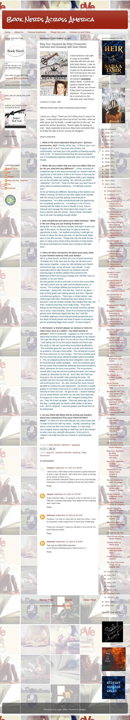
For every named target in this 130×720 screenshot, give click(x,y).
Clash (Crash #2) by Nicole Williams (115, 537)
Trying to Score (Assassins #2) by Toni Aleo (115, 428)
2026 (107, 133)
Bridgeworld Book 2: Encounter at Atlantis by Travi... (115, 313)
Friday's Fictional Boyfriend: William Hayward (115, 402)
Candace (51, 468)
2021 (107, 151)
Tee (9, 185)
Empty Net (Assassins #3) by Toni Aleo (115, 420)
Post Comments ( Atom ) (61, 606)
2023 (107, 144)
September (112, 198)
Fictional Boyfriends (37, 32)
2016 (107, 169)
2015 (107, 173)
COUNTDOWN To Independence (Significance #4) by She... (115, 204)
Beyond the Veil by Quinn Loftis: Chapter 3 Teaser (115, 488)
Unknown (51, 515)
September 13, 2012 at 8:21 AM (69, 515)
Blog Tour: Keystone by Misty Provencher (115, 463)
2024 (107, 140)
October (110, 195)
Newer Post (47, 599)
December (111, 187)
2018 (107, 162)
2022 (107, 147)
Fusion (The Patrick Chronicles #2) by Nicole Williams (115, 445)
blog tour (50, 452)
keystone (77, 452)
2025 (107, 136)
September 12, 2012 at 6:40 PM (68, 468)
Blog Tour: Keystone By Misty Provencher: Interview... (115, 454)
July (109, 575)
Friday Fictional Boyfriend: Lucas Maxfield (115, 496)
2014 (107, 177)
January (110, 597)
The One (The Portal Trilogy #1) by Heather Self (115, 564)
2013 (107, 180)
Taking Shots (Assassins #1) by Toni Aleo (115, 437)
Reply (49, 486)
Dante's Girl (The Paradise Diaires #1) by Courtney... (115, 510)
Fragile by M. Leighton (112, 557)
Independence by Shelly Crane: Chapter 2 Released (114, 472)
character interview (63, 452)
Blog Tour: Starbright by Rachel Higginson (115, 332)
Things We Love (57, 32)
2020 (107, 155)
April (109, 586)
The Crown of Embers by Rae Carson (114, 377)
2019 (107, 158)
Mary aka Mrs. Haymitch (18, 182)
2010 (107, 605)
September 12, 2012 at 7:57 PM (67, 494)
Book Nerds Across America (50, 19)
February (111, 594)
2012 (107, 184)
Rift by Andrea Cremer (113, 517)
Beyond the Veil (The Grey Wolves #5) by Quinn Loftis (115, 393)
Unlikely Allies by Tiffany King (114, 543)
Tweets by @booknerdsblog (16, 80)
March (110, 590)
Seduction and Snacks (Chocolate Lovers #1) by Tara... (116, 525)
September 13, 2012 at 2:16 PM (69, 542)
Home (7, 32)
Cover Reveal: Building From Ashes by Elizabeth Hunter (116, 411)
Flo (9, 174)
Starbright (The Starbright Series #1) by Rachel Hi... (115, 340)
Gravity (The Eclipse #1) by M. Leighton (116, 503)
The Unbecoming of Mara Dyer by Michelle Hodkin (115, 224)
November (111, 191)
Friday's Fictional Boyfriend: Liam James (114, 358)
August (110, 572)
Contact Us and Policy (80, 32)
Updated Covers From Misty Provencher (113, 274)
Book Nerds (13, 170)
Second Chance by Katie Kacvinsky (115, 481)
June (109, 579)
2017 (107, 166)
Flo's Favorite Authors (116, 291)
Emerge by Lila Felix (115, 533)
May (109, 583)
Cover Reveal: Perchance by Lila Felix (115, 385)
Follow (7, 100)
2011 (107, 602)
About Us (19, 32)
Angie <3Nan (62, 709)
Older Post (89, 599)
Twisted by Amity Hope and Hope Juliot (114, 550)
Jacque (50, 494)
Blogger (82, 709)
